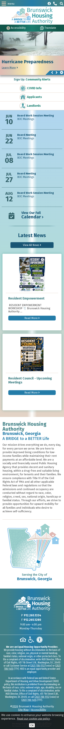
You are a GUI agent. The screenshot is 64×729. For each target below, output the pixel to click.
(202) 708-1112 (37, 665)
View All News (32, 245)
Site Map (23, 709)
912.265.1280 (32, 620)
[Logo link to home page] (32, 16)
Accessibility (38, 709)
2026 (15, 706)
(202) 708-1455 (28, 700)
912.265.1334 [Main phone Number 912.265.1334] (32, 615)
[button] (61, 3)
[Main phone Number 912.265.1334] (55, 3)
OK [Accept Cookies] (32, 725)
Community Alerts (32, 79)
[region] (32, 65)
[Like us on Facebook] (49, 3)
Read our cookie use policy (33, 718)
